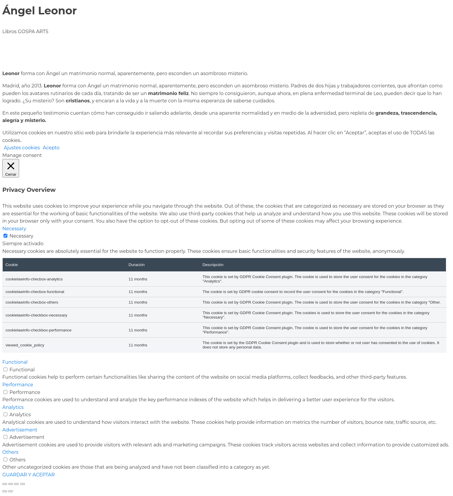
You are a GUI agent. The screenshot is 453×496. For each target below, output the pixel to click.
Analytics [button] (13, 407)
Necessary (21, 236)
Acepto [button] (51, 147)
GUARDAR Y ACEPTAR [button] (28, 475)
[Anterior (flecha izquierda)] (4, 491)
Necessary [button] (14, 228)
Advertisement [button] (19, 430)
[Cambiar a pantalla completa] (10, 484)
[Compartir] (16, 484)
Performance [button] (17, 384)
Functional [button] (15, 362)
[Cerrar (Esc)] (22, 484)
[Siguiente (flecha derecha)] (10, 491)
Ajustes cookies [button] (22, 147)
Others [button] (10, 452)
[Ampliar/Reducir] (4, 484)
